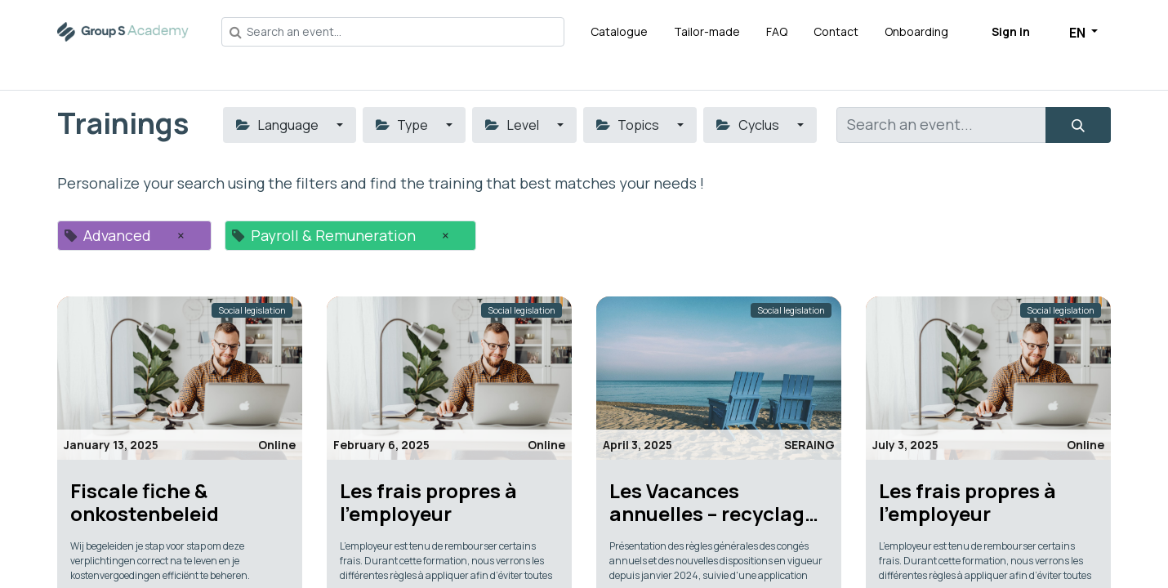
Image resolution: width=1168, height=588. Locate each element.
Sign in (1011, 31)
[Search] (1078, 125)
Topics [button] (629, 125)
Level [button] (513, 125)
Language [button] (278, 125)
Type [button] (403, 125)
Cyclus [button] (748, 125)
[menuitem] (619, 31)
